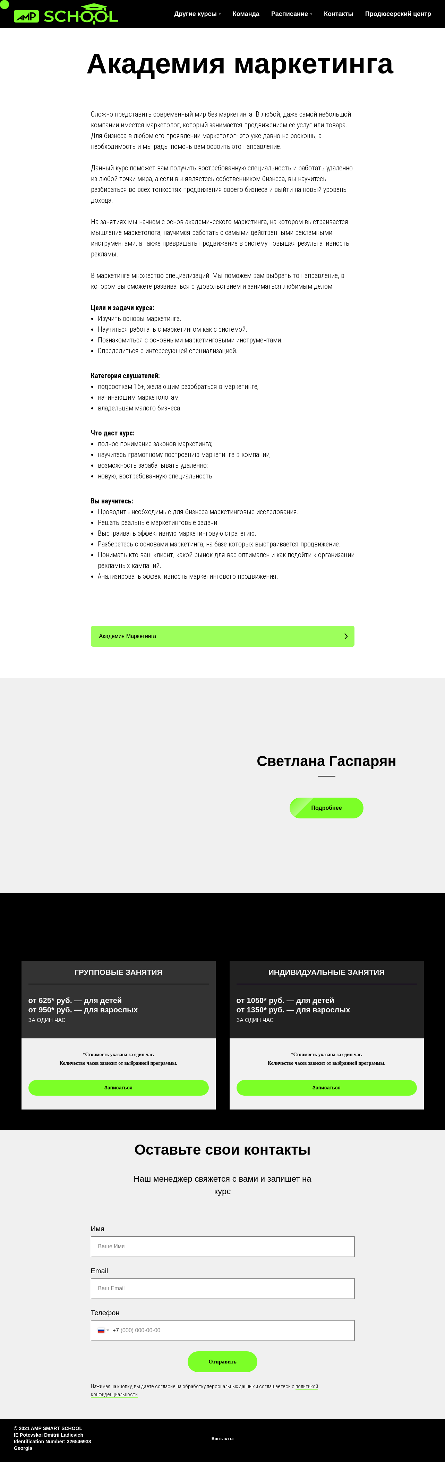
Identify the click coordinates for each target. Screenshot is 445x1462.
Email (99, 1271)
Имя (97, 1229)
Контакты (338, 13)
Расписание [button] (289, 13)
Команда (246, 13)
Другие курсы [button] (195, 13)
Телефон (105, 1313)
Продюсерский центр (398, 13)
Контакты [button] (222, 1438)
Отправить (222, 1362)
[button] (222, 636)
